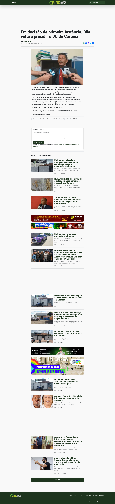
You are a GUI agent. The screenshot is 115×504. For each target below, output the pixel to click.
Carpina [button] (34, 119)
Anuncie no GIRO (72, 496)
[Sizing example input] (98, 3)
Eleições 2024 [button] (41, 119)
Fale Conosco (87, 496)
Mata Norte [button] (68, 119)
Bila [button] (54, 119)
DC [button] (63, 119)
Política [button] (49, 119)
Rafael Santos (27, 42)
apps (80, 496)
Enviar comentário (38, 143)
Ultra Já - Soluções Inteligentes (98, 501)
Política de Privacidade (98, 496)
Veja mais (57, 480)
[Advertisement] (57, 18)
